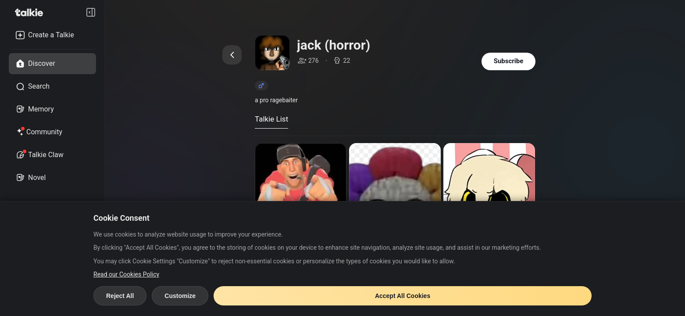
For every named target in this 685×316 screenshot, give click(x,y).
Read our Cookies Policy (126, 274)
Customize (180, 295)
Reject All (120, 295)
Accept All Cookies (402, 295)
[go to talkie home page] (31, 12)
